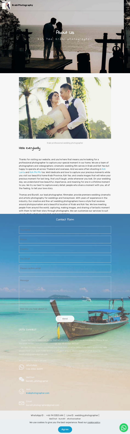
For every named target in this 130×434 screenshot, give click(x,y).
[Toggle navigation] (126, 4)
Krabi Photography (22, 5)
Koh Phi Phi (35, 198)
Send (65, 322)
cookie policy (93, 423)
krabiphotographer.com (37, 394)
